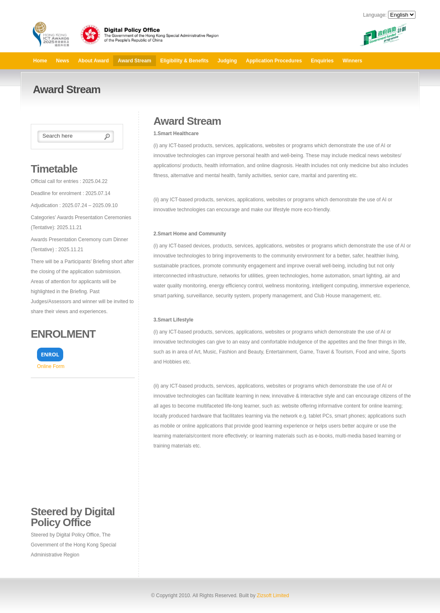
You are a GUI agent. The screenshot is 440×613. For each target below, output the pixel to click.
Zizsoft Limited (273, 595)
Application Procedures (274, 61)
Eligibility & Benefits (184, 61)
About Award (93, 61)
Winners (352, 61)
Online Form (50, 366)
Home (40, 61)
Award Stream (134, 61)
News (62, 61)
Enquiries (322, 61)
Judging (227, 61)
